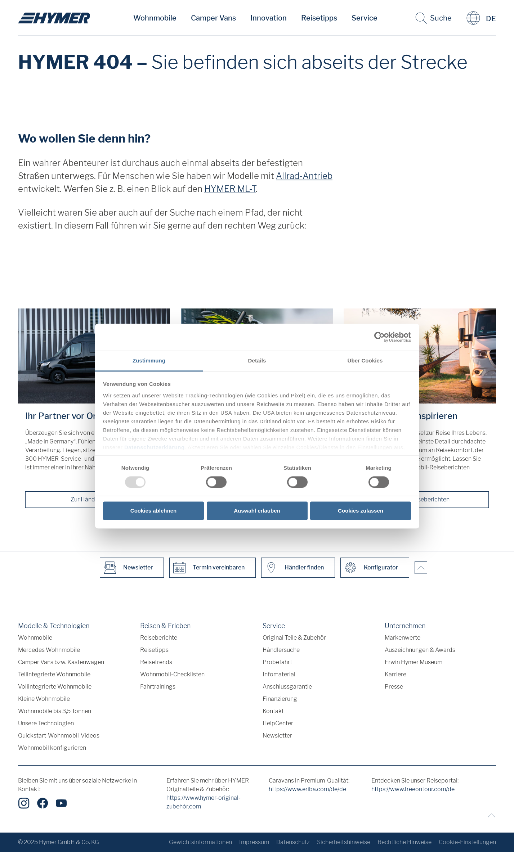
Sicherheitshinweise (343, 842)
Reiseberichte (158, 637)
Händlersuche (281, 649)
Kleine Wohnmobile (44, 698)
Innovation (268, 18)
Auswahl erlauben (257, 511)
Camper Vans (213, 18)
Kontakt (273, 711)
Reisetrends (156, 662)
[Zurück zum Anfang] (490, 815)
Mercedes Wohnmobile (49, 649)
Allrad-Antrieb (304, 176)
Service (364, 18)
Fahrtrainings (157, 686)
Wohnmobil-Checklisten (172, 674)
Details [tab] (257, 360)
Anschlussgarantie (287, 686)
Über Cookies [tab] (365, 360)
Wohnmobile (154, 18)
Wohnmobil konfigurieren (52, 747)
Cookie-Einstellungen (467, 842)
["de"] (54, 18)
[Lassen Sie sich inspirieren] (420, 356)
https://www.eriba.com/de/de (307, 789)
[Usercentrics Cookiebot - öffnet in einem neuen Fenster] (379, 337)
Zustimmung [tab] (149, 360)
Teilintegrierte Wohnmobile (54, 674)
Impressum (254, 842)
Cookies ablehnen (153, 511)
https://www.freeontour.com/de (413, 789)
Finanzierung (280, 698)
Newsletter (277, 735)
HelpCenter (278, 723)
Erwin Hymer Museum (413, 662)
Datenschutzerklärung (154, 447)
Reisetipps (319, 18)
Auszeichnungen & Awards (420, 649)
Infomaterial (279, 674)
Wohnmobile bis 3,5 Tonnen (54, 711)
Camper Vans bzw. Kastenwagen (61, 662)
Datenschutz (293, 842)
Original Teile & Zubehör (294, 637)
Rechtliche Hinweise (404, 842)
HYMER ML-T (230, 189)
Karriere (395, 674)
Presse (394, 686)
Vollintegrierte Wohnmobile (54, 686)
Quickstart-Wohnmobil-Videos (58, 735)
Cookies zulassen (360, 511)
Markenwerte (402, 637)
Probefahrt (277, 662)
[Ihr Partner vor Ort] (94, 356)
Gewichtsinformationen (200, 842)
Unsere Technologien (46, 723)
